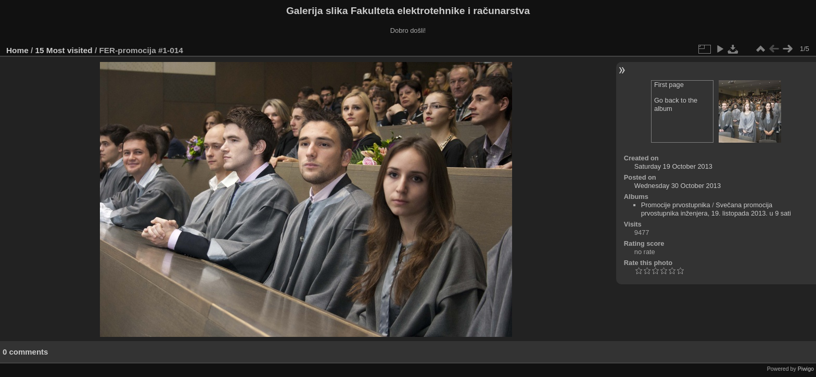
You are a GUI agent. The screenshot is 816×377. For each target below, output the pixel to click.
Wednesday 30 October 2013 (677, 186)
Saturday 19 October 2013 (673, 166)
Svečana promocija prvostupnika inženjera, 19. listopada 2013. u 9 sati (716, 209)
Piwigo (806, 369)
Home (17, 50)
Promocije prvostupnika (675, 205)
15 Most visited (64, 50)
